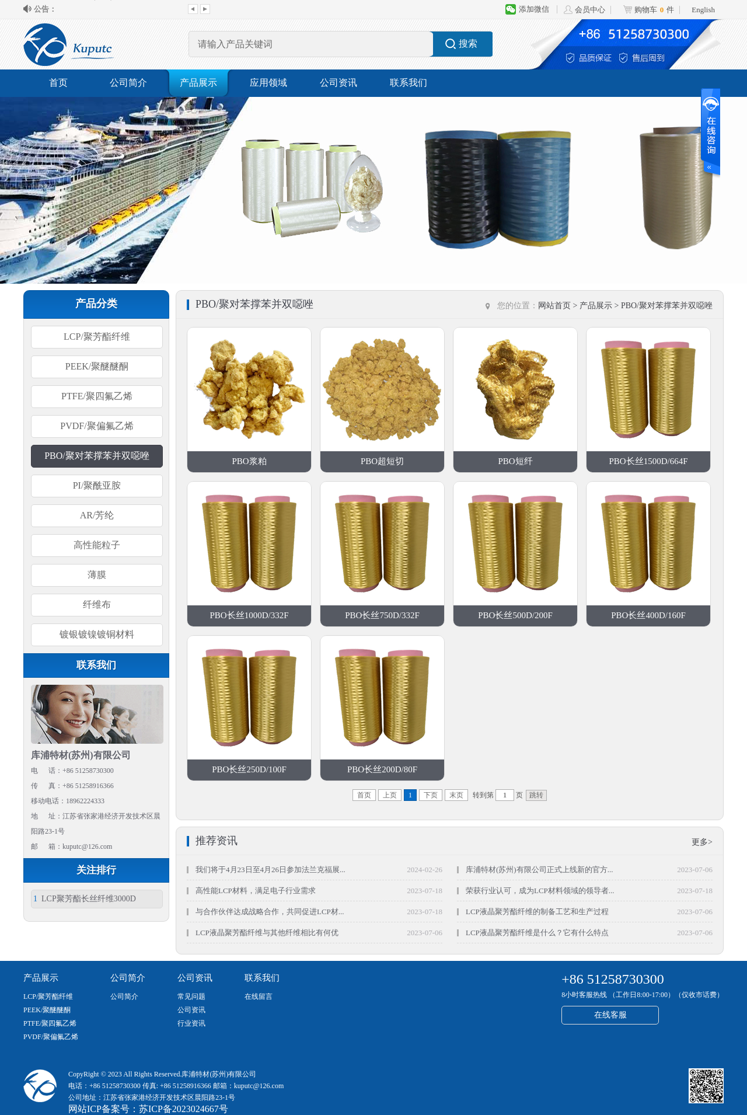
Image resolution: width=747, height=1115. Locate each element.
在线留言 (259, 996)
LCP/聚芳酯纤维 (97, 337)
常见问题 (191, 996)
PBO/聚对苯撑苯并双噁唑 (96, 456)
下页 (431, 795)
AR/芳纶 (97, 515)
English (703, 9)
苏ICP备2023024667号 (183, 1109)
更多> (702, 842)
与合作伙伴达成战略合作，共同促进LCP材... (270, 911)
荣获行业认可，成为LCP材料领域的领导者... (540, 890)
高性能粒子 (97, 545)
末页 (456, 795)
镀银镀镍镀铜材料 (97, 634)
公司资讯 (338, 83)
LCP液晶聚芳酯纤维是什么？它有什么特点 (537, 932)
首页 (58, 83)
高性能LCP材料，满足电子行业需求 (256, 890)
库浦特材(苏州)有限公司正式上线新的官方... (539, 869)
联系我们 (408, 83)
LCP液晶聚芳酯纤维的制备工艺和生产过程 (537, 911)
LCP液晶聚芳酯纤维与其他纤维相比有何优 (267, 932)
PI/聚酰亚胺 (97, 485)
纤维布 (97, 604)
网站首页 (554, 305)
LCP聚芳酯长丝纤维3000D (84, 898)
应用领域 (268, 83)
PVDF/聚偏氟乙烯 (96, 426)
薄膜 (97, 575)
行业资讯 (191, 1023)
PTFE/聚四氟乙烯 (96, 396)
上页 (390, 795)
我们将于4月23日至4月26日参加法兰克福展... (270, 869)
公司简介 (128, 83)
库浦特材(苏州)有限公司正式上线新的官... (120, 9)
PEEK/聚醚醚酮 (96, 366)
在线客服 (610, 1015)
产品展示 (198, 83)
